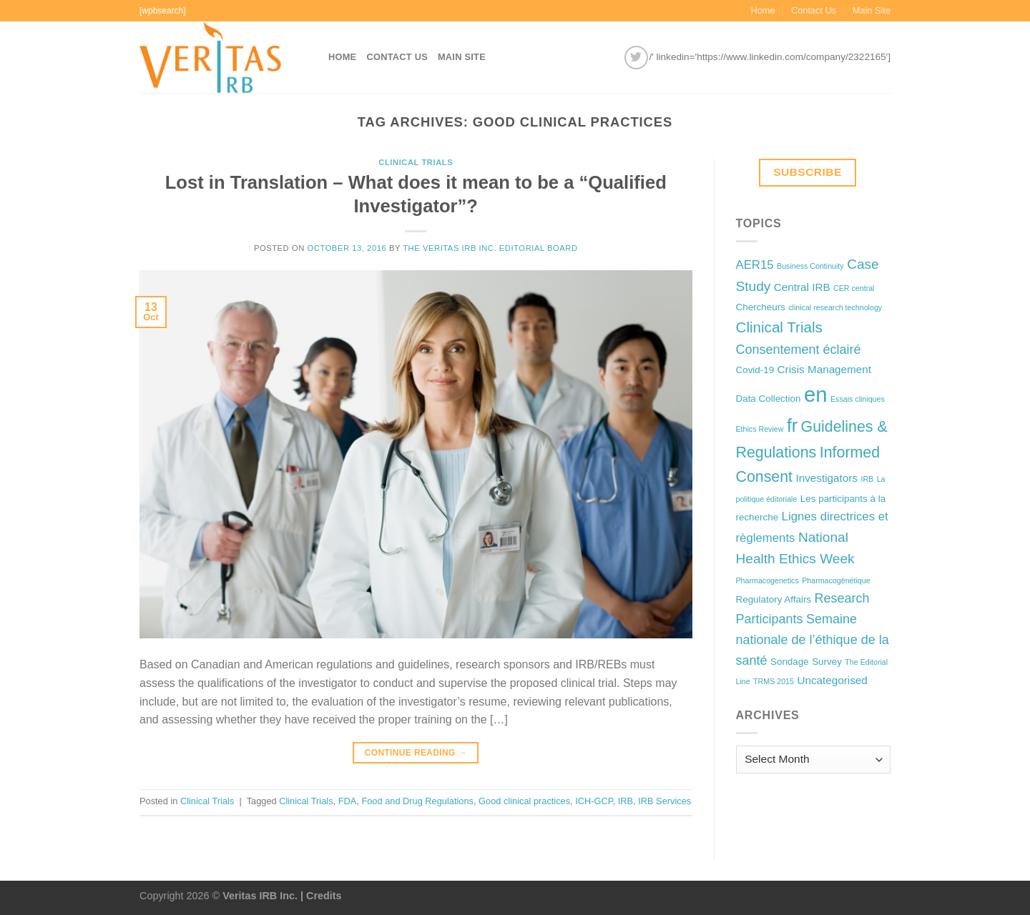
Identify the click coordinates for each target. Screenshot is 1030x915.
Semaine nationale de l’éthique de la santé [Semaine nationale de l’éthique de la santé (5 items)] (812, 640)
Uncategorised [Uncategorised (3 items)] (832, 680)
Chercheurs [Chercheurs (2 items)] (760, 307)
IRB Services (664, 801)
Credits (324, 895)
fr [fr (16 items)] (792, 425)
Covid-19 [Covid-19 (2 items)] (755, 370)
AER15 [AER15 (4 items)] (755, 265)
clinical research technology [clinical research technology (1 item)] (835, 307)
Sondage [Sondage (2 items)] (789, 661)
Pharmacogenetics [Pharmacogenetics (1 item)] (767, 580)
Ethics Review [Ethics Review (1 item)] (760, 429)
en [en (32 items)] (816, 394)
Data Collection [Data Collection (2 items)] (768, 398)
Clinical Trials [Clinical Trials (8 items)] (779, 327)
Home (762, 10)
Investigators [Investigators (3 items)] (827, 478)
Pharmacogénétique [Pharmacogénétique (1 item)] (836, 580)
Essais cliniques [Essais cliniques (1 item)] (857, 399)
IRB (625, 801)
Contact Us (813, 10)
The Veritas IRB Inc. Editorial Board (490, 248)
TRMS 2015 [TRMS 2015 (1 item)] (773, 681)
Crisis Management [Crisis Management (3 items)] (824, 369)
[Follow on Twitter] (636, 57)
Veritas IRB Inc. (260, 895)
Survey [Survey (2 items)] (827, 661)
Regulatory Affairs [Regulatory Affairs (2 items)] (774, 599)
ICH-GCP (593, 801)
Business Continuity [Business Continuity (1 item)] (810, 266)
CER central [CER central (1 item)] (853, 288)
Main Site (872, 10)
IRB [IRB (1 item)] (866, 479)
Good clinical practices (524, 801)
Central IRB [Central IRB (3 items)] (802, 287)
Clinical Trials (415, 162)
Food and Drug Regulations (417, 801)
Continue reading (416, 753)
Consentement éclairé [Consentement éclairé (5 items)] (798, 349)
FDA (347, 801)
